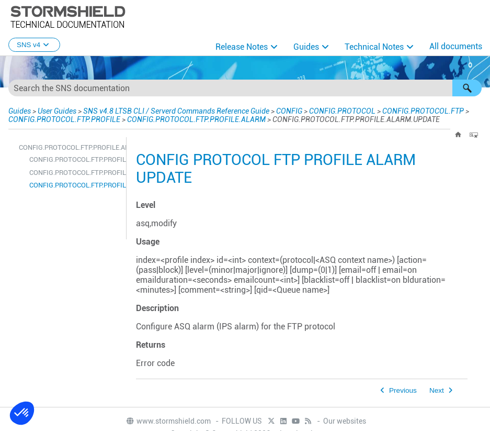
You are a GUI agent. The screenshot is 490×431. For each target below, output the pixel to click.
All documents (455, 46)
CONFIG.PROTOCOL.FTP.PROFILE (62, 119)
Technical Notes (374, 47)
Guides (306, 47)
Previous (403, 390)
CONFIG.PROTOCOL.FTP (402, 111)
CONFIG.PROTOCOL (322, 111)
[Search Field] (245, 88)
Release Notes (241, 47)
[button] (467, 88)
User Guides (55, 111)
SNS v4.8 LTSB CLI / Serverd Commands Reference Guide (164, 111)
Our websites (344, 421)
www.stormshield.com (168, 421)
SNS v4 (34, 45)
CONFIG (269, 111)
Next (436, 390)
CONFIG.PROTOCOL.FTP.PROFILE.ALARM (192, 119)
